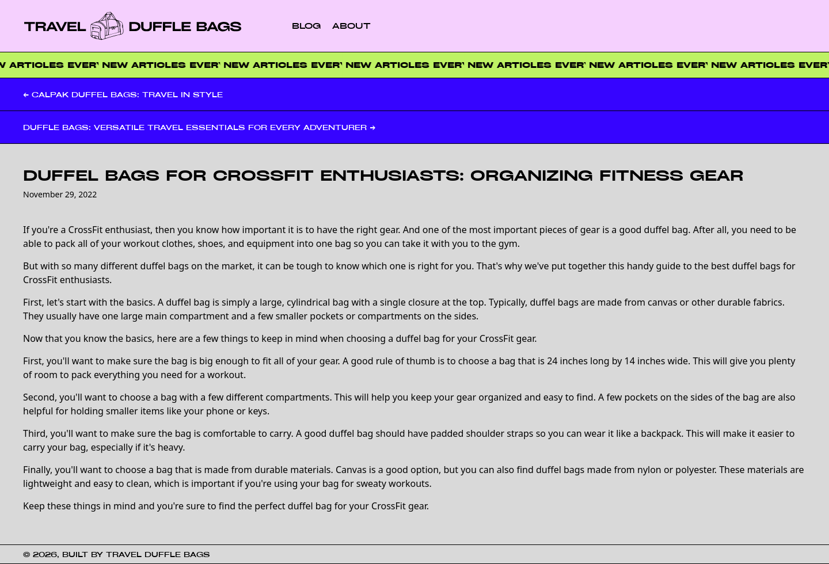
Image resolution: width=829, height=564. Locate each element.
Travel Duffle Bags (158, 554)
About (351, 25)
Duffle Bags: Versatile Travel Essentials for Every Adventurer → (199, 127)
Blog (306, 25)
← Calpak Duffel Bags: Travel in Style (123, 94)
